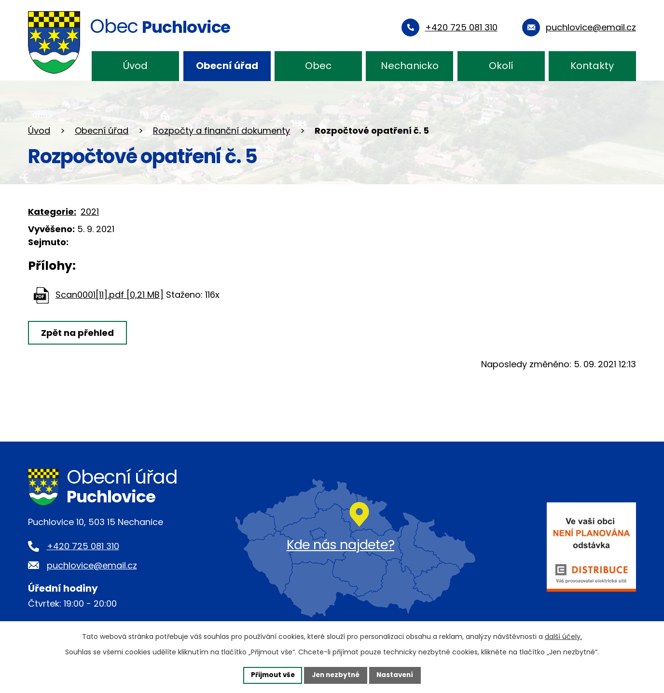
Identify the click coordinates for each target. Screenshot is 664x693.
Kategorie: (52, 212)
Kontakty (592, 65)
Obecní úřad (227, 65)
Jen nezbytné (335, 674)
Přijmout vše (270, 674)
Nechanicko (410, 65)
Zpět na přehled (78, 333)
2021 (90, 212)
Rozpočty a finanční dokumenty (221, 131)
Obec (318, 65)
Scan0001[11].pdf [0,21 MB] (109, 295)
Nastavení (397, 674)
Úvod (135, 65)
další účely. (563, 636)
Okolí (501, 65)
